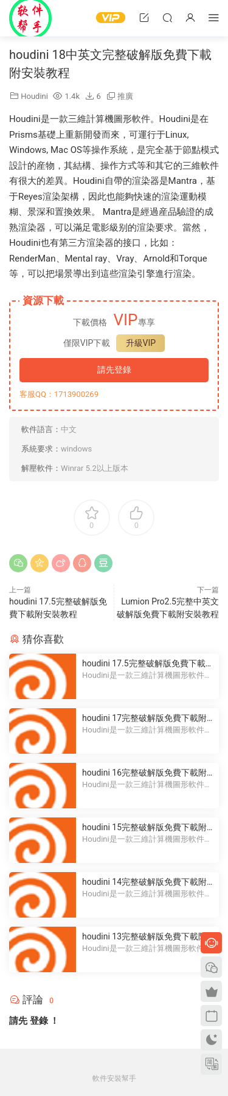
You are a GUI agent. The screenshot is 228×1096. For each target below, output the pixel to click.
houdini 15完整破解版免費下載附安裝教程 (144, 827)
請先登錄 (114, 369)
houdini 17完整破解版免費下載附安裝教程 (144, 718)
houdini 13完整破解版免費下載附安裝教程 (144, 937)
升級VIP (141, 343)
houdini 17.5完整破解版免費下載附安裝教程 (148, 663)
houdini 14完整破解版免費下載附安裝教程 (144, 882)
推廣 (125, 96)
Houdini (34, 96)
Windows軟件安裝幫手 (30, 18)
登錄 (39, 1020)
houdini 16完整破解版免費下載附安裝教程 (144, 773)
